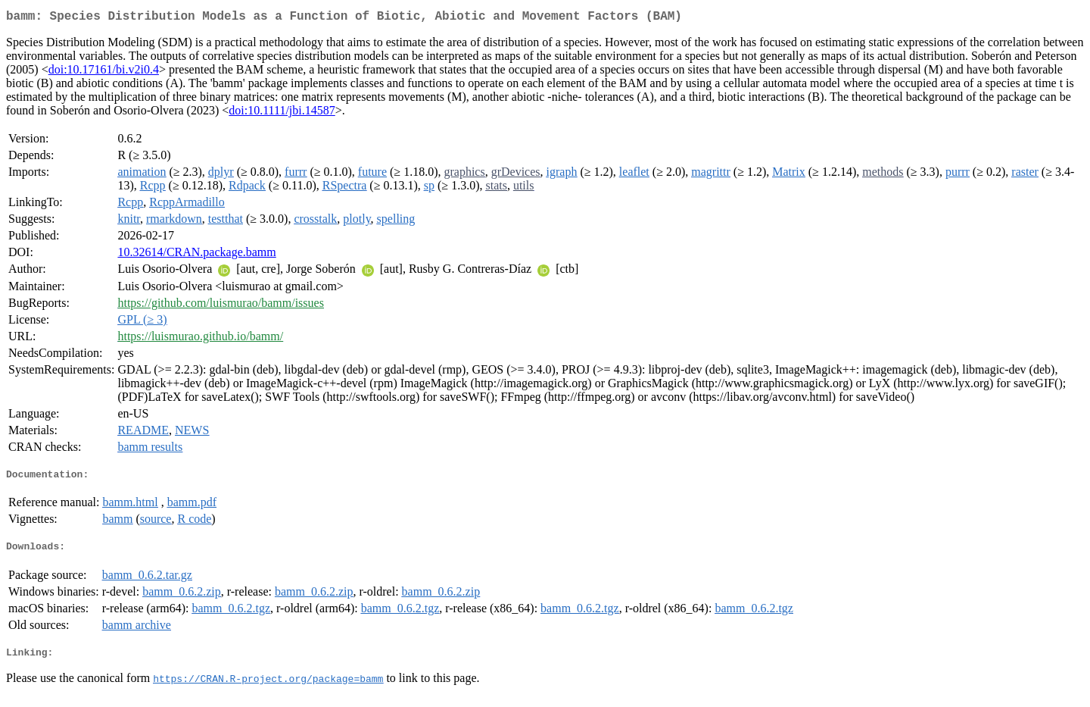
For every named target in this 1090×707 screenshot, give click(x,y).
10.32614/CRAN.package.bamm (196, 255)
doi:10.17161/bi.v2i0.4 (103, 72)
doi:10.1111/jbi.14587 (282, 113)
